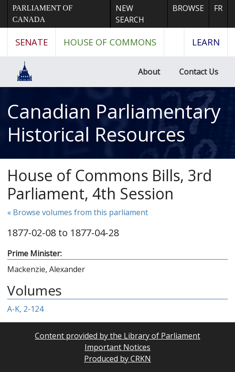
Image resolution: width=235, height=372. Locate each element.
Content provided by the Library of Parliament (117, 335)
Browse (188, 8)
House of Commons (110, 42)
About (149, 71)
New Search (130, 14)
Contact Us (198, 71)
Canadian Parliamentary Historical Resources (114, 122)
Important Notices (117, 347)
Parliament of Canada (42, 13)
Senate (31, 42)
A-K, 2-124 (25, 309)
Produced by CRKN (117, 358)
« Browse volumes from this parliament (77, 212)
